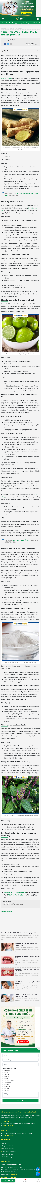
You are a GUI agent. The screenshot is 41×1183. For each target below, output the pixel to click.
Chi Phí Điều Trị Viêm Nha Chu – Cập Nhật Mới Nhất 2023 (26, 995)
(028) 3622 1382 (8, 1135)
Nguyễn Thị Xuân (12, 40)
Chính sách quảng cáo (8, 1157)
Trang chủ (5, 23)
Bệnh (8, 28)
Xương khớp (8, 1082)
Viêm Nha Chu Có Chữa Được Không (15, 892)
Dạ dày (6, 1078)
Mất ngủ (7, 1084)
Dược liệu (22, 23)
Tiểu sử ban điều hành (8, 1148)
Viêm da (7, 1074)
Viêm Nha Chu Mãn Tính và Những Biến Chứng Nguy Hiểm (19, 933)
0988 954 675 (14, 1174)
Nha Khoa (12, 28)
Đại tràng (7, 1090)
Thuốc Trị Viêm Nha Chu (15, 895)
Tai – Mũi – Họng (9, 1080)
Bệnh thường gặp (13, 23)
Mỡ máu (7, 1088)
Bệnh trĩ (7, 1076)
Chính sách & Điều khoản (9, 1151)
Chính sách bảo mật (7, 1154)
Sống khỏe (29, 23)
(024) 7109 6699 (8, 1126)
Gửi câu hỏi (20, 1100)
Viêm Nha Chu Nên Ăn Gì (20, 540)
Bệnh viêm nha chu (6, 78)
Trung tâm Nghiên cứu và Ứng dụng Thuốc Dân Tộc (20, 18)
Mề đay (7, 1072)
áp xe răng (31, 208)
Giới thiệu (4, 1143)
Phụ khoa (7, 1086)
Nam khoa (7, 1070)
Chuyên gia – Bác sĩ (7, 1146)
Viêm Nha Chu (18, 28)
